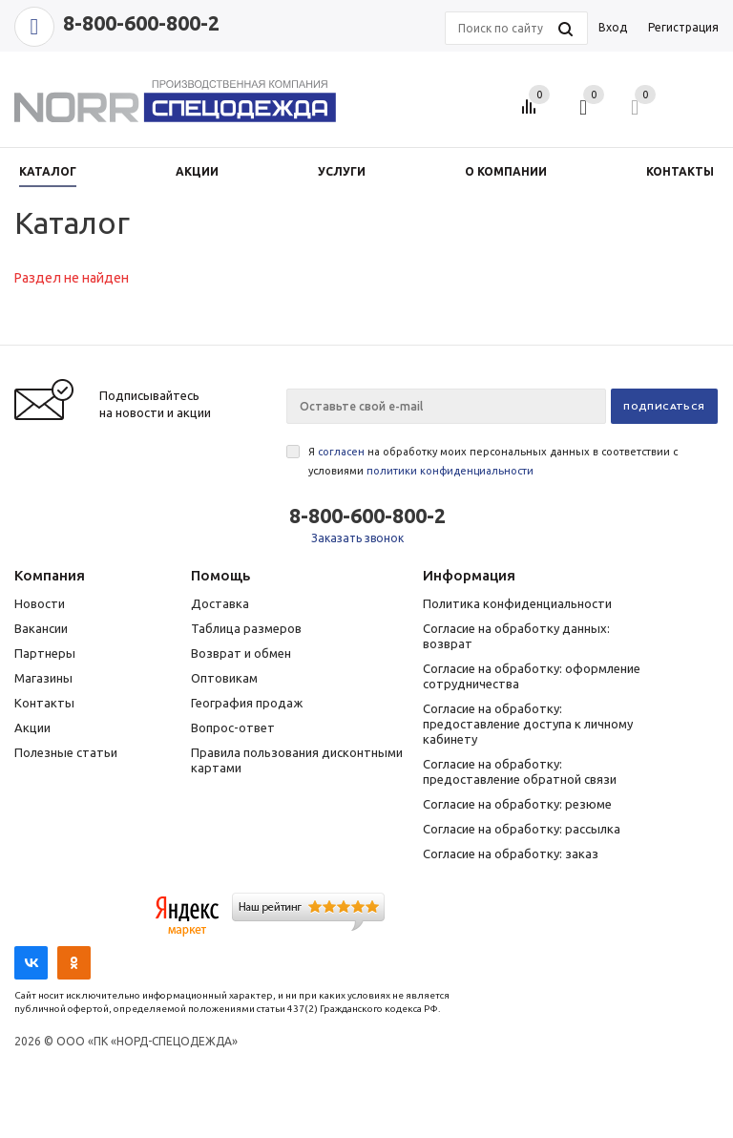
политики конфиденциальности (450, 470)
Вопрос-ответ (233, 727)
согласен (341, 451)
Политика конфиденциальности (517, 603)
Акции (32, 727)
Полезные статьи (65, 752)
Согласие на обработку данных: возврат (516, 636)
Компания (49, 575)
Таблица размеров (246, 628)
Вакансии (41, 628)
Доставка (220, 603)
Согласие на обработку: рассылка (521, 828)
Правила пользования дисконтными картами (297, 760)
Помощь (220, 575)
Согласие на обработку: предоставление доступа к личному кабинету (528, 724)
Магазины (43, 678)
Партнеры (44, 653)
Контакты (44, 702)
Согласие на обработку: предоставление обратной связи (520, 771)
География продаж (247, 702)
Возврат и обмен (241, 653)
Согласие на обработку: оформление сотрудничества (531, 676)
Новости (39, 603)
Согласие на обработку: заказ (510, 853)
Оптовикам (224, 678)
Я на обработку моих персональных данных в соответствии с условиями (493, 461)
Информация (469, 575)
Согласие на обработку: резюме (517, 804)
